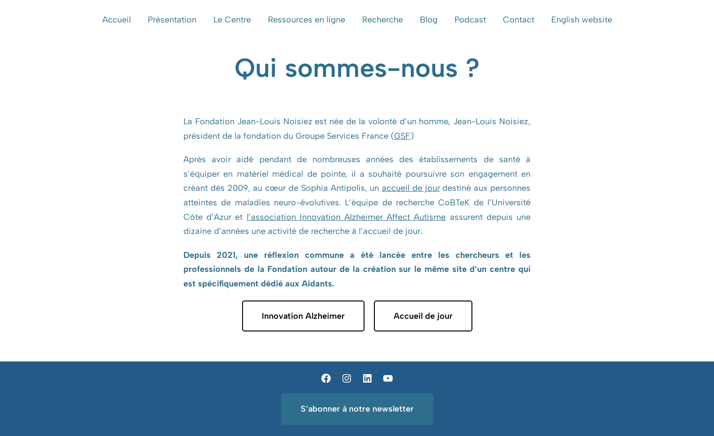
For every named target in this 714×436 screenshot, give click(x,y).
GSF (402, 136)
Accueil (116, 20)
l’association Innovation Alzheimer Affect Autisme (346, 217)
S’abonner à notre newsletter (357, 409)
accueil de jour (411, 188)
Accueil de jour (423, 316)
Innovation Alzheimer (303, 316)
